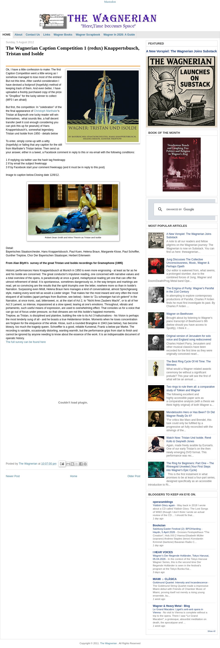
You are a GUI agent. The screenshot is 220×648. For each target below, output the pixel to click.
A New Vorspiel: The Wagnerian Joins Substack (181, 51)
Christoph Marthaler (45, 111)
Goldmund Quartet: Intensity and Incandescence (180, 582)
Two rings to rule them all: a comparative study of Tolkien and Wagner (190, 388)
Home (73, 476)
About (18, 34)
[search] (185, 209)
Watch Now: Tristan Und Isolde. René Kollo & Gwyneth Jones (188, 439)
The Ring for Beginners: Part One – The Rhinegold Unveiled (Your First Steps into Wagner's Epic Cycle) (190, 467)
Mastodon (110, 1)
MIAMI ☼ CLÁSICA (165, 579)
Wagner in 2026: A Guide (119, 34)
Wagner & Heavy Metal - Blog (171, 606)
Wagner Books (63, 34)
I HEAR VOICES (163, 552)
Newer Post (13, 476)
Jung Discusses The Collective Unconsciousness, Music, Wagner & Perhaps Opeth (187, 263)
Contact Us (33, 34)
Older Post (133, 476)
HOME (6, 34)
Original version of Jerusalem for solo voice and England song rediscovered (188, 337)
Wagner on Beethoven (179, 313)
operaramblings (163, 502)
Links (46, 34)
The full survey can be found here (26, 342)
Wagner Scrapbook (88, 34)
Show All (211, 631)
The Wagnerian (108, 643)
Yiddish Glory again (164, 505)
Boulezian (159, 525)
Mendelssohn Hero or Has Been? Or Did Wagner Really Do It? (190, 414)
